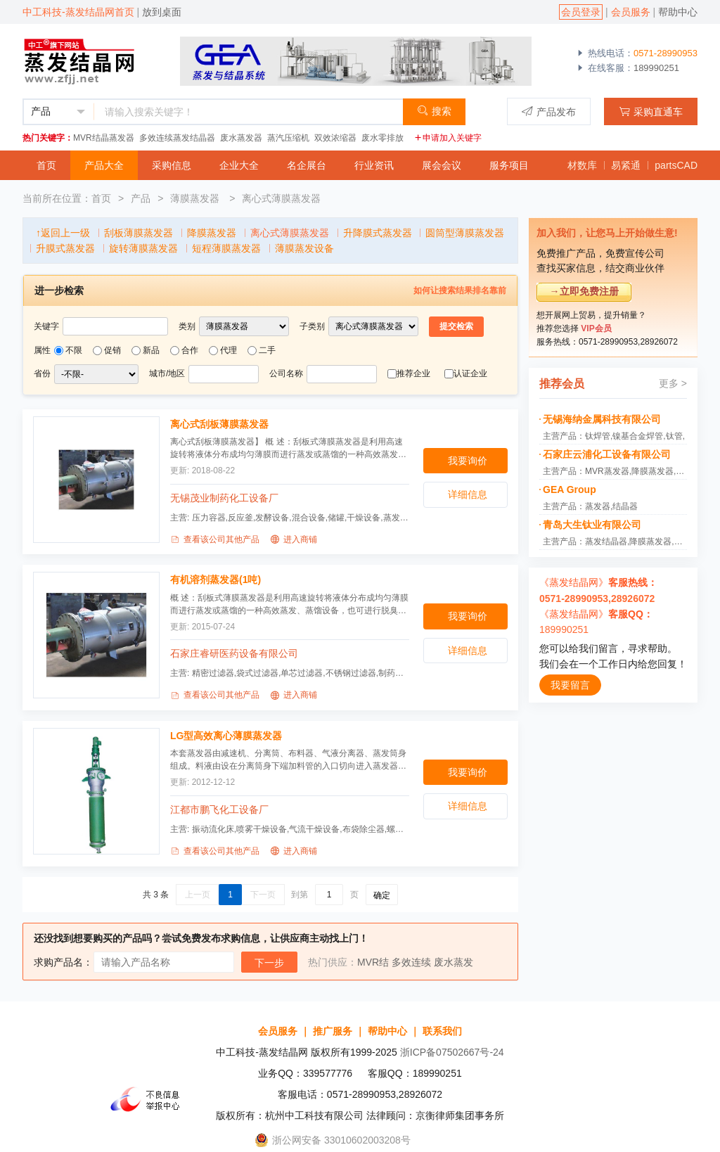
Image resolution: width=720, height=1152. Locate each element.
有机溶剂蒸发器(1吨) (215, 579)
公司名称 (286, 373)
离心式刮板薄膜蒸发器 (219, 424)
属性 (42, 350)
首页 (46, 165)
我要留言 (570, 685)
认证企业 (470, 373)
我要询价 (467, 460)
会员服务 (630, 12)
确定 (381, 895)
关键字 (46, 326)
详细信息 (467, 494)
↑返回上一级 (63, 232)
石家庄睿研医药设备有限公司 (234, 653)
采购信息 (171, 165)
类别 (187, 326)
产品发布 (549, 111)
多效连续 (411, 962)
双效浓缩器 (335, 138)
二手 (267, 350)
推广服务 (332, 1031)
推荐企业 (413, 373)
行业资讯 (374, 165)
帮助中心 (678, 12)
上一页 (197, 895)
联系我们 (442, 1031)
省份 (42, 373)
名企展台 (306, 165)
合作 (189, 350)
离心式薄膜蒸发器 (281, 198)
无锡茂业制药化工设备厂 (224, 498)
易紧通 (626, 165)
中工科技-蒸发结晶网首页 (78, 12)
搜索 (434, 111)
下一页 (263, 895)
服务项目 (509, 165)
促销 (112, 350)
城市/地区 (167, 373)
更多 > (673, 383)
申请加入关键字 (448, 138)
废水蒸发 (453, 962)
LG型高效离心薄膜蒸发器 (226, 735)
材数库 (582, 165)
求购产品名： (63, 962)
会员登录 (580, 12)
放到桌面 (161, 12)
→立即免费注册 (584, 291)
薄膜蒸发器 (196, 198)
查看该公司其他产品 (214, 539)
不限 (73, 350)
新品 (151, 350)
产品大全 (104, 165)
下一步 (269, 962)
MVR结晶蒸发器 (103, 138)
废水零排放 (382, 138)
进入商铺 (293, 539)
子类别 (312, 326)
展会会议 (441, 165)
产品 (140, 198)
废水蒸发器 (241, 138)
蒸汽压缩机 (288, 138)
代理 (228, 350)
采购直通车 (651, 111)
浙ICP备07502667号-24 (452, 1052)
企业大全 (239, 165)
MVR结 (373, 962)
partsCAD (676, 165)
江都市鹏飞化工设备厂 (219, 809)
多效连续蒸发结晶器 (177, 138)
